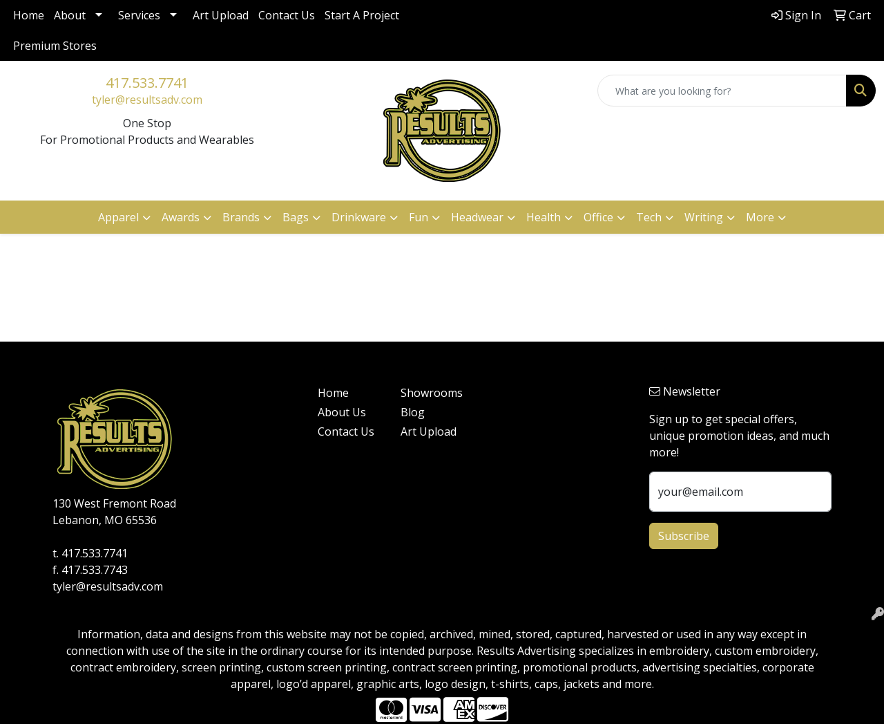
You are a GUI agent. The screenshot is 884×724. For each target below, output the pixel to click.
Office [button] (598, 217)
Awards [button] (181, 217)
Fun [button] (418, 217)
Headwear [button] (477, 217)
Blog (413, 412)
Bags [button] (295, 217)
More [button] (760, 217)
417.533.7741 (147, 82)
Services (139, 15)
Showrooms (432, 392)
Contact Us (286, 15)
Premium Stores (55, 45)
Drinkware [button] (359, 217)
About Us (342, 412)
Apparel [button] (118, 217)
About (70, 15)
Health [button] (543, 217)
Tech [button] (649, 217)
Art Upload (221, 15)
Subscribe (683, 536)
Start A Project (362, 15)
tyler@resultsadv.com (147, 99)
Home (28, 15)
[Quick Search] (722, 90)
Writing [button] (703, 217)
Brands (241, 217)
